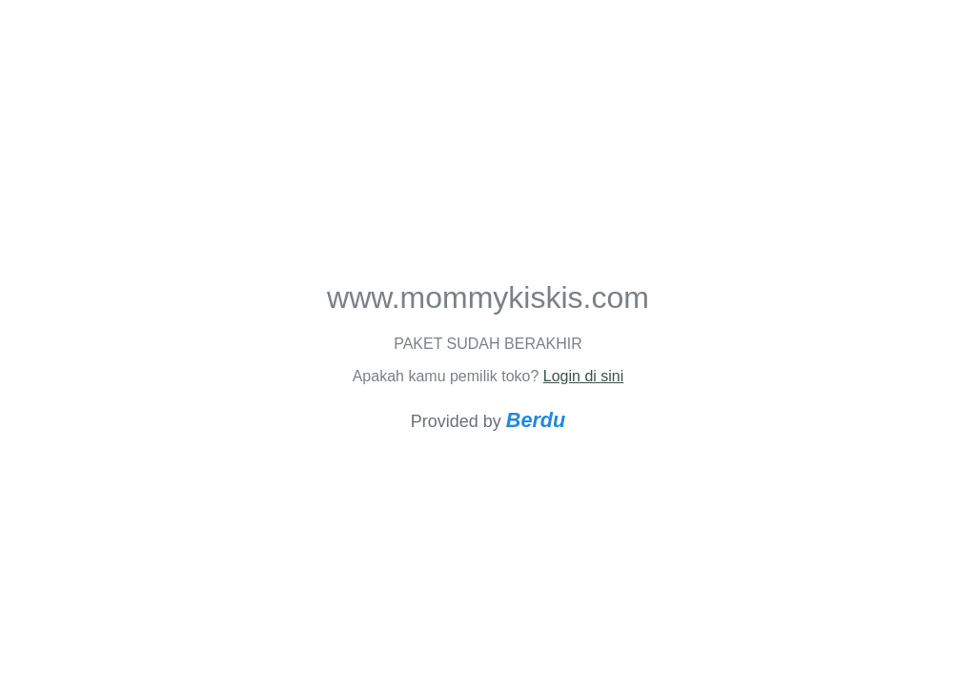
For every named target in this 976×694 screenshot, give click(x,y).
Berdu (535, 420)
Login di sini (583, 376)
